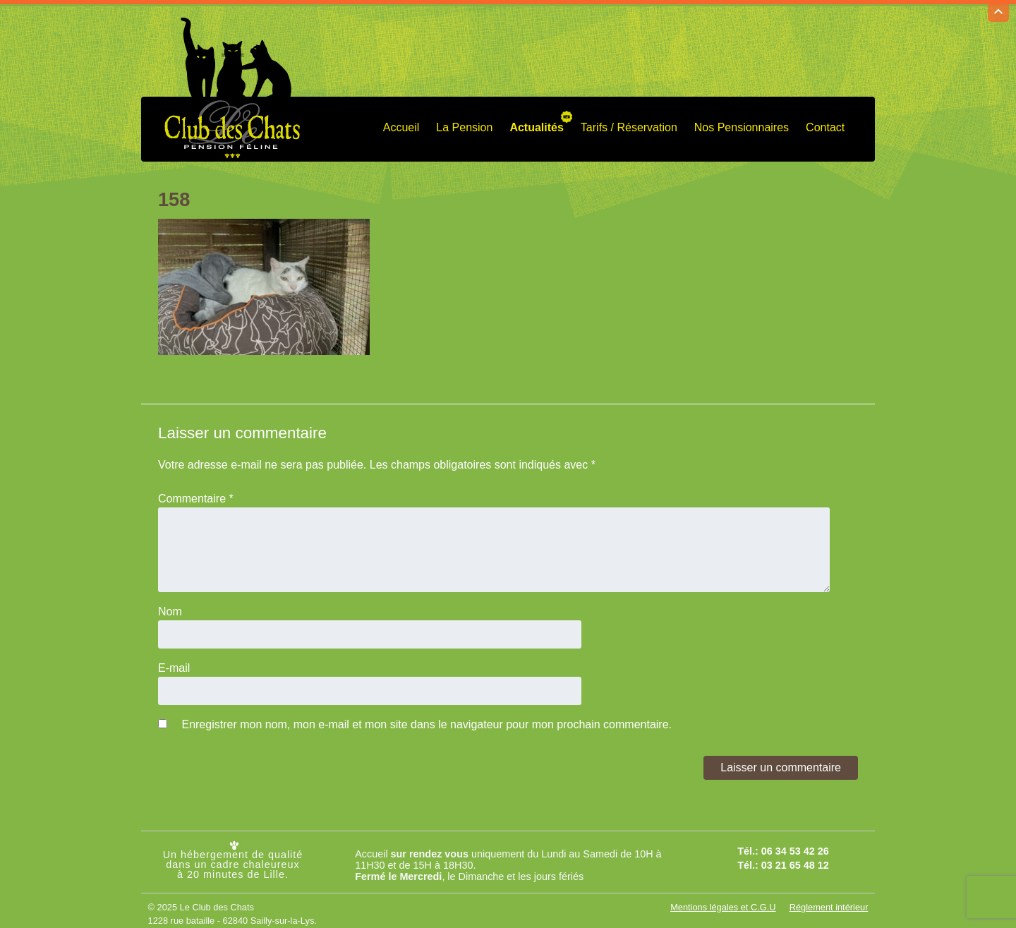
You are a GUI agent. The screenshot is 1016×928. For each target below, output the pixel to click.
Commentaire (196, 492)
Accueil (401, 121)
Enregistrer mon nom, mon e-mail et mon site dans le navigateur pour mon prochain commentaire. (426, 718)
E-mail (174, 662)
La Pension (464, 121)
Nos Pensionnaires (741, 121)
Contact (825, 121)
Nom (170, 605)
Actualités (536, 121)
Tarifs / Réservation (629, 121)
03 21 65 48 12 (795, 859)
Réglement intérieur (829, 901)
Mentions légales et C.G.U (722, 901)
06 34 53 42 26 (795, 844)
